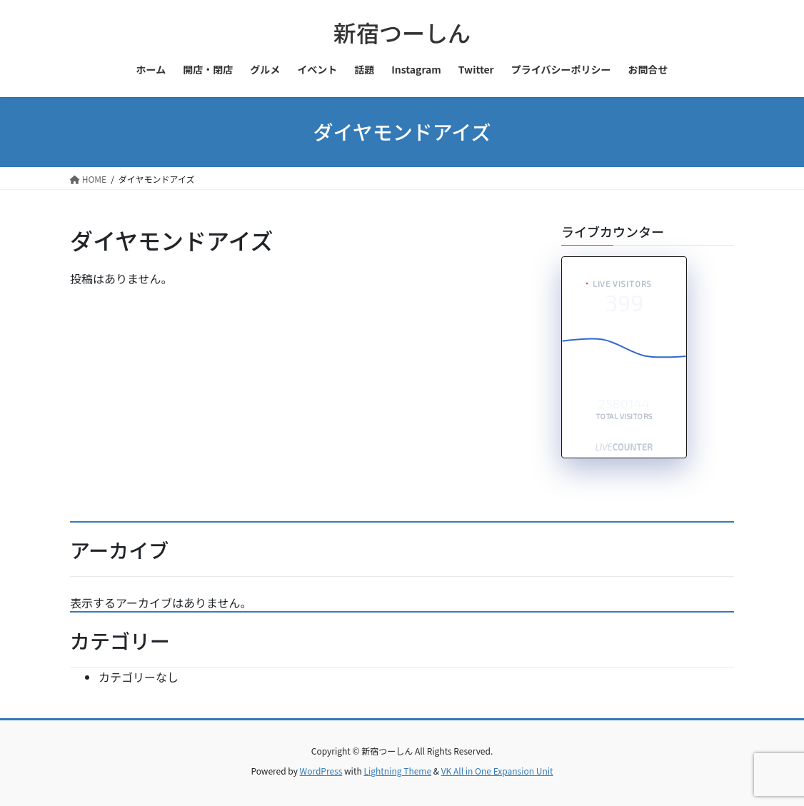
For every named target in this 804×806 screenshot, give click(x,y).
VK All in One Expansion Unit (497, 771)
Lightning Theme (397, 771)
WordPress (321, 771)
